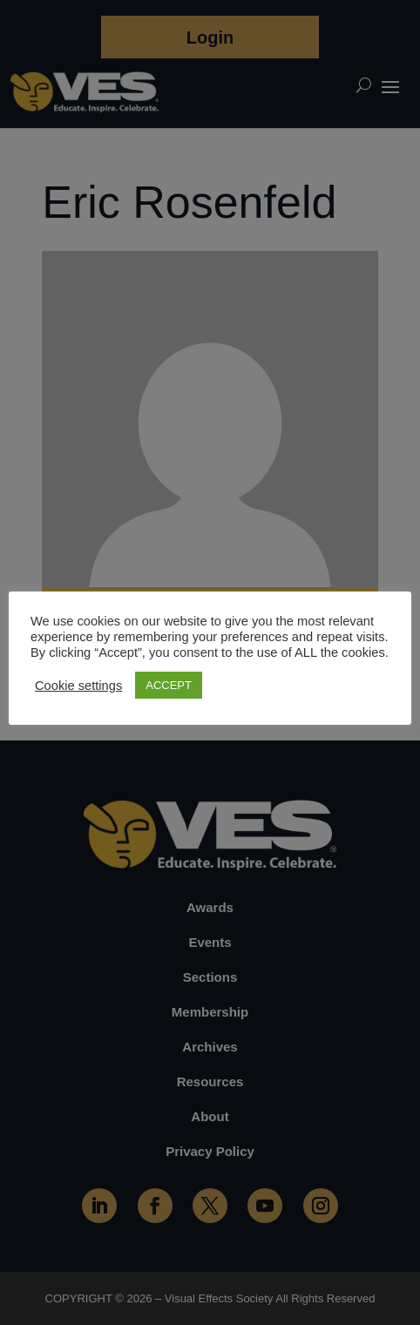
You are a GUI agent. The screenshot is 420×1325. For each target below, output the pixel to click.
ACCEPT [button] (169, 685)
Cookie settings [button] (78, 686)
